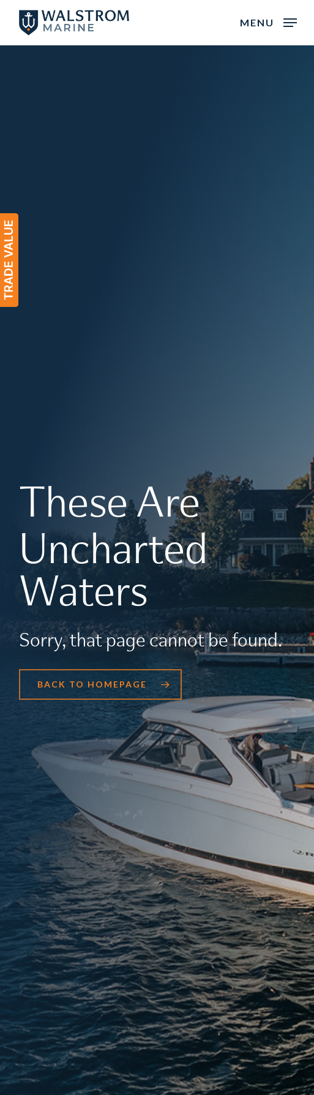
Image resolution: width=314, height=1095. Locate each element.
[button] (268, 21)
